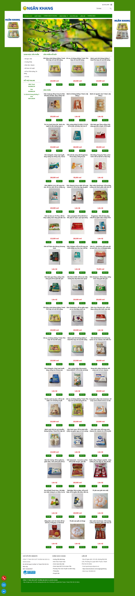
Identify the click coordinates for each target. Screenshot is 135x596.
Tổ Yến (26, 76)
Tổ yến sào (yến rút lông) (77, 521)
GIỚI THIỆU (37, 16)
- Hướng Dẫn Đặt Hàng (58, 559)
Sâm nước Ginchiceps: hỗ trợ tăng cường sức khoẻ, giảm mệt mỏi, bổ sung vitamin (100, 186)
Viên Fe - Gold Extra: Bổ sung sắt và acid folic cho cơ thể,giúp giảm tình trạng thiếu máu (100, 247)
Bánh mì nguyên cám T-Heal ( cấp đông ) (100, 94)
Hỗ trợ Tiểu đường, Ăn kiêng (30, 72)
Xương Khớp (28, 62)
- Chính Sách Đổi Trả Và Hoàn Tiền (61, 566)
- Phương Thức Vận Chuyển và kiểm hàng (63, 568)
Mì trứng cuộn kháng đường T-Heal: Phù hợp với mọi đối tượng (54, 59)
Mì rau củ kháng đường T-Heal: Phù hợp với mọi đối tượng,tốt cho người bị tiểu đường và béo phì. (77, 400)
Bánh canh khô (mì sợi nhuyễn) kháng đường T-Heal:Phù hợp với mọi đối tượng (54, 430)
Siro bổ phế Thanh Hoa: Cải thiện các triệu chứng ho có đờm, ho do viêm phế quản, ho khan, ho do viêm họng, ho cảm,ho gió (54, 491)
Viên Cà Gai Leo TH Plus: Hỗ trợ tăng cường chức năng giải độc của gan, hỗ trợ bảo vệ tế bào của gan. (54, 217)
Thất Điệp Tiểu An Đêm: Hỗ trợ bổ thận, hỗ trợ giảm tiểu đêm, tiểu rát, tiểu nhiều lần (77, 491)
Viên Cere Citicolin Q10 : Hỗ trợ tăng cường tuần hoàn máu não (100, 308)
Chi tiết (48, 84)
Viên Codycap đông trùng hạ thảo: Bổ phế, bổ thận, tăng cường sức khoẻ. (54, 95)
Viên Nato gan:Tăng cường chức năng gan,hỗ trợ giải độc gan (54, 277)
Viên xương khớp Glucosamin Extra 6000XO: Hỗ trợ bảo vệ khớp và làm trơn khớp (77, 369)
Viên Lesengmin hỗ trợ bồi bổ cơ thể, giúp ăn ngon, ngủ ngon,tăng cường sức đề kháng (77, 217)
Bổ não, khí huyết (29, 68)
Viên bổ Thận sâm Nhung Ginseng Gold (54, 247)
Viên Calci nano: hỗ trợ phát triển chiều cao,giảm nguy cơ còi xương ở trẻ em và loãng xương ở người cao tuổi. (77, 430)
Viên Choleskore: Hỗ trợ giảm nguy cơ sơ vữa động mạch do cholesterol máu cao (77, 308)
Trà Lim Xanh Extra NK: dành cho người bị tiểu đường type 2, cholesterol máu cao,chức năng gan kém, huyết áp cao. (54, 125)
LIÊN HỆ (82, 16)
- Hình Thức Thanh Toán (58, 561)
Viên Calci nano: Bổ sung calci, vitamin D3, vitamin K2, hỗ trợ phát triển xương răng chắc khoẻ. (100, 430)
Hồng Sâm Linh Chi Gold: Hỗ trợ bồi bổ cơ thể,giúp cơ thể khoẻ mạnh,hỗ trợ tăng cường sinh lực (54, 522)
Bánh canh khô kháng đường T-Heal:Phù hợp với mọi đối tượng (100, 59)
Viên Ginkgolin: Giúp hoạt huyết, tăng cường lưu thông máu (54, 369)
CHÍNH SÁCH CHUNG (50, 16)
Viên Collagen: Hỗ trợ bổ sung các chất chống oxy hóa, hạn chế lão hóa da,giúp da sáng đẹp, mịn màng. (77, 247)
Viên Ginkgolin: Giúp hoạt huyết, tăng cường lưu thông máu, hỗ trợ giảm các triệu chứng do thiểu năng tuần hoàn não (54, 156)
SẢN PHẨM (63, 16)
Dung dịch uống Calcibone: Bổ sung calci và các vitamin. (100, 369)
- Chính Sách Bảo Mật (58, 564)
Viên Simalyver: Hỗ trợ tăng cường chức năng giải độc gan (100, 277)
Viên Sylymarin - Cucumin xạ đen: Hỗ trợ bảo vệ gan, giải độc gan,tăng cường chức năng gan (77, 461)
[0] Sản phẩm (105, 4)
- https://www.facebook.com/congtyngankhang (94, 568)
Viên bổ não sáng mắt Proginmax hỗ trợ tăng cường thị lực (77, 155)
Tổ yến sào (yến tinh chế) (100, 490)
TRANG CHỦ (28, 16)
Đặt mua (59, 84)
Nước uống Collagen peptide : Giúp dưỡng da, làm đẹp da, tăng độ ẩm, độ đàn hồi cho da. (100, 461)
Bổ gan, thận (28, 58)
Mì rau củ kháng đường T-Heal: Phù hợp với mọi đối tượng (77, 59)
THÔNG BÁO (91, 16)
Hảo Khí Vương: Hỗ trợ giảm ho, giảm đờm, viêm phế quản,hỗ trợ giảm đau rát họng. (54, 461)
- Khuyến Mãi (56, 573)
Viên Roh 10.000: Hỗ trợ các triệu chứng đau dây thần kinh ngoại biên (77, 278)
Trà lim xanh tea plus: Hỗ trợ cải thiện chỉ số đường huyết (54, 399)
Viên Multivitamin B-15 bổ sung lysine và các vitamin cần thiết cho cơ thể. (100, 339)
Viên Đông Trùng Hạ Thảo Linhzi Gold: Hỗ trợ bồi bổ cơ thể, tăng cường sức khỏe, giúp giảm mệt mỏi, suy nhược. (100, 156)
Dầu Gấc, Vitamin (29, 65)
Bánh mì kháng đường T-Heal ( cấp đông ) (77, 94)
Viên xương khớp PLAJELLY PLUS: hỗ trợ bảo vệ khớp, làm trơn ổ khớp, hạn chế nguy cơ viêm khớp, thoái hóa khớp (77, 125)
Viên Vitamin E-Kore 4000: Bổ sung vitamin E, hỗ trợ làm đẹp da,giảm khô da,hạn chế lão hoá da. (77, 186)
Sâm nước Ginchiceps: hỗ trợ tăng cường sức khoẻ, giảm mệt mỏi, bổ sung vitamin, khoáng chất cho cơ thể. (100, 522)
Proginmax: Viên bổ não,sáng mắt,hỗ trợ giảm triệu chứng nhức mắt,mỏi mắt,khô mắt (100, 217)
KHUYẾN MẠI (74, 16)
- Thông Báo (55, 571)
